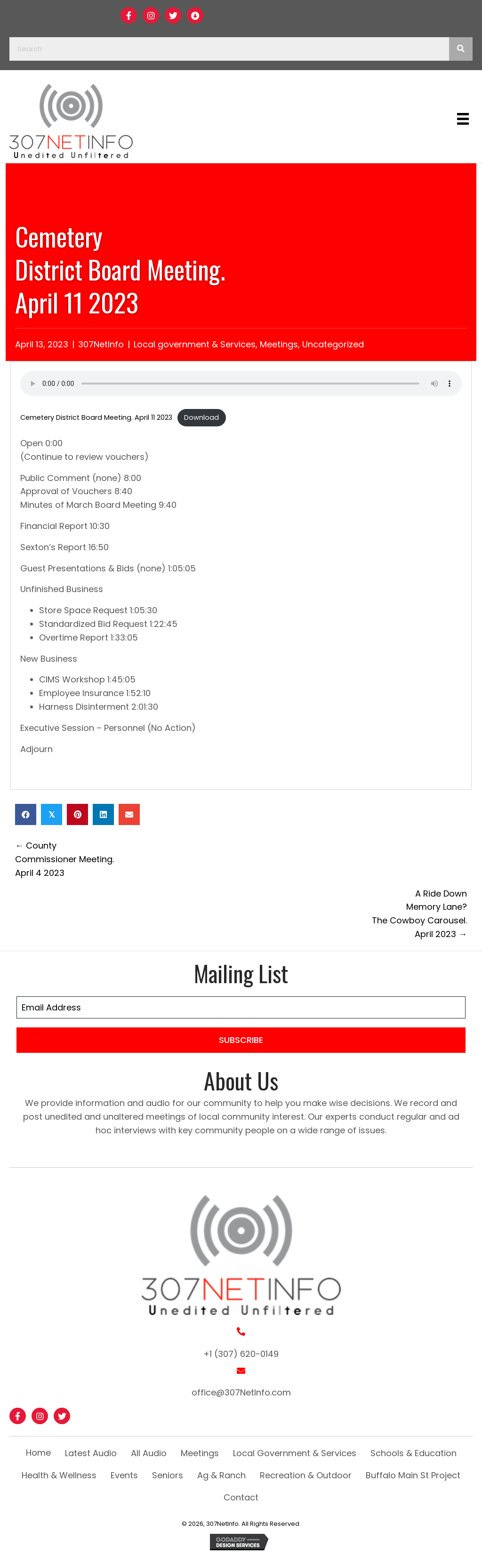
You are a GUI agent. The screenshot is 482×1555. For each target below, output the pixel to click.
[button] (128, 15)
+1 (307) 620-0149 (241, 1354)
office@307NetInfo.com (241, 1392)
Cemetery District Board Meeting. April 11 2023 (96, 417)
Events (124, 1475)
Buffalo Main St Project (413, 1475)
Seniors (167, 1475)
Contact (241, 1497)
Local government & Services (195, 344)
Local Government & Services (294, 1453)
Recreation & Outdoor (306, 1475)
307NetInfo (101, 344)
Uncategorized (333, 344)
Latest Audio (91, 1453)
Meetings (279, 344)
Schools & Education (413, 1453)
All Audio (149, 1453)
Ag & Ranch (221, 1475)
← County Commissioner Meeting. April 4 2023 (64, 859)
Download (201, 417)
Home (38, 1453)
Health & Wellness (59, 1475)
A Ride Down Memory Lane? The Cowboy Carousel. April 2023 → (419, 914)
